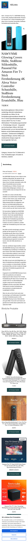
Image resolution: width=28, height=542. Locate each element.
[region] (14, 528)
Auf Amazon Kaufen (9, 145)
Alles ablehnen (14, 538)
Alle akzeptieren (14, 530)
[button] (23, 28)
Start (2, 15)
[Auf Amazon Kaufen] (14, 342)
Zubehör (10, 157)
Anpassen (14, 534)
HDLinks (14, 5)
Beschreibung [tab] (7, 164)
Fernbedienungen (10, 154)
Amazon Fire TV (9, 15)
